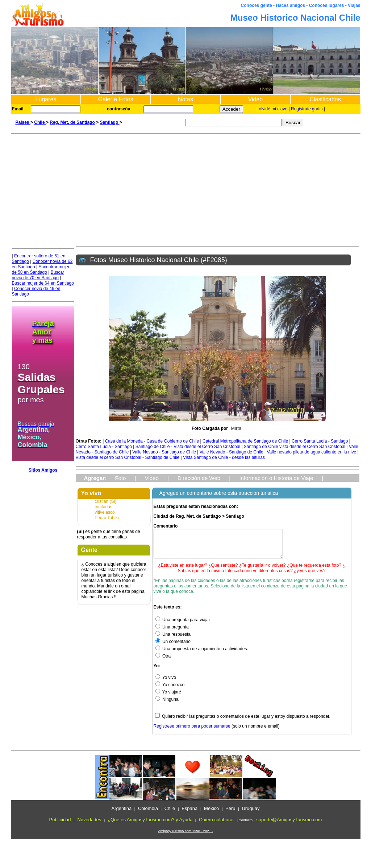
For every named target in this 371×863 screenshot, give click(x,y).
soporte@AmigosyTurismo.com (289, 825)
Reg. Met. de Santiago (72, 122)
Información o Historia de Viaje (276, 478)
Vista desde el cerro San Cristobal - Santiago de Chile (128, 457)
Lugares (45, 99)
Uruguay (250, 814)
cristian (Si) (105, 501)
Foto (120, 478)
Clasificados (325, 99)
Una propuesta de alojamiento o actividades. (201, 654)
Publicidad (60, 825)
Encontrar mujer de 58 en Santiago (41, 269)
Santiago (110, 122)
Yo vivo (165, 682)
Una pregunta (172, 632)
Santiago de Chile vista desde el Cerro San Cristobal (295, 446)
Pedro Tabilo (107, 517)
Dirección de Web (199, 478)
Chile (40, 122)
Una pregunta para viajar (182, 625)
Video (255, 99)
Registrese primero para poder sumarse (193, 731)
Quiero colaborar (216, 825)
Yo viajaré (168, 697)
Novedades (89, 825)
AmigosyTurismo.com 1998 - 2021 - (185, 836)
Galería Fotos (115, 99)
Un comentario (173, 647)
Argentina (121, 814)
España (189, 814)
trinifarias (103, 506)
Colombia (148, 814)
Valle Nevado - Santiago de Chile (164, 452)
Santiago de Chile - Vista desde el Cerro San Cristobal (189, 446)
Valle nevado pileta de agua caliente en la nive (312, 452)
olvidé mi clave (273, 108)
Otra (163, 661)
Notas (185, 99)
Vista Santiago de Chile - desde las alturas (224, 457)
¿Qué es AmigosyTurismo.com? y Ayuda (150, 825)
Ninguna (167, 704)
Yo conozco (170, 690)
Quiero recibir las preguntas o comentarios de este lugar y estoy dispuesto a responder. (246, 721)
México (211, 814)
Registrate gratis (306, 108)
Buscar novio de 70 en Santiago (38, 275)
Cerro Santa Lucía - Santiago (320, 441)
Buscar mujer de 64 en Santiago (43, 283)
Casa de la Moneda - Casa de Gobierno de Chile (152, 441)
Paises (23, 122)
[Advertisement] (185, 188)
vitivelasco (104, 512)
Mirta (236, 428)
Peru (230, 814)
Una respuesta (173, 639)
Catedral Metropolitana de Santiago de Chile (246, 441)
